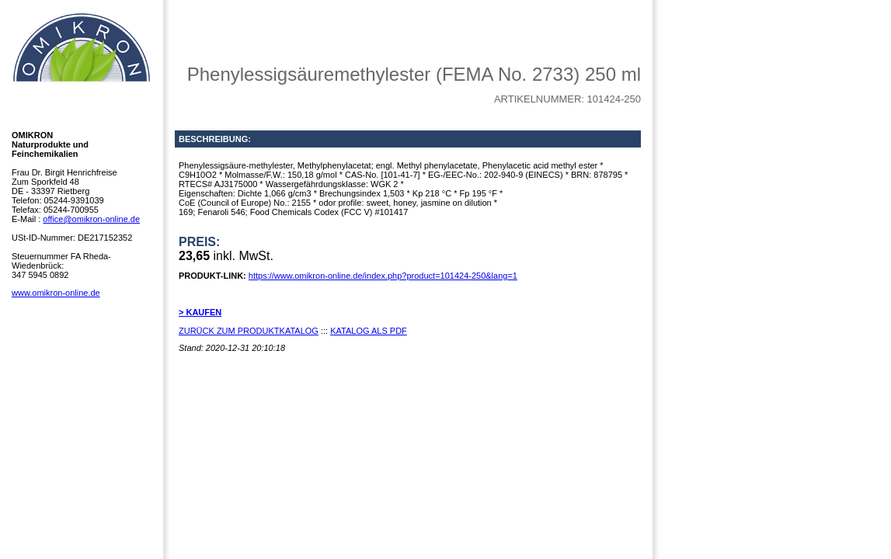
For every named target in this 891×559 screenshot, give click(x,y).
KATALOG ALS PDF (368, 330)
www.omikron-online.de (56, 292)
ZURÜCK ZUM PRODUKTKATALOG (248, 330)
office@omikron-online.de (91, 219)
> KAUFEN (200, 312)
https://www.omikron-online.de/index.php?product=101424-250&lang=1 (383, 275)
